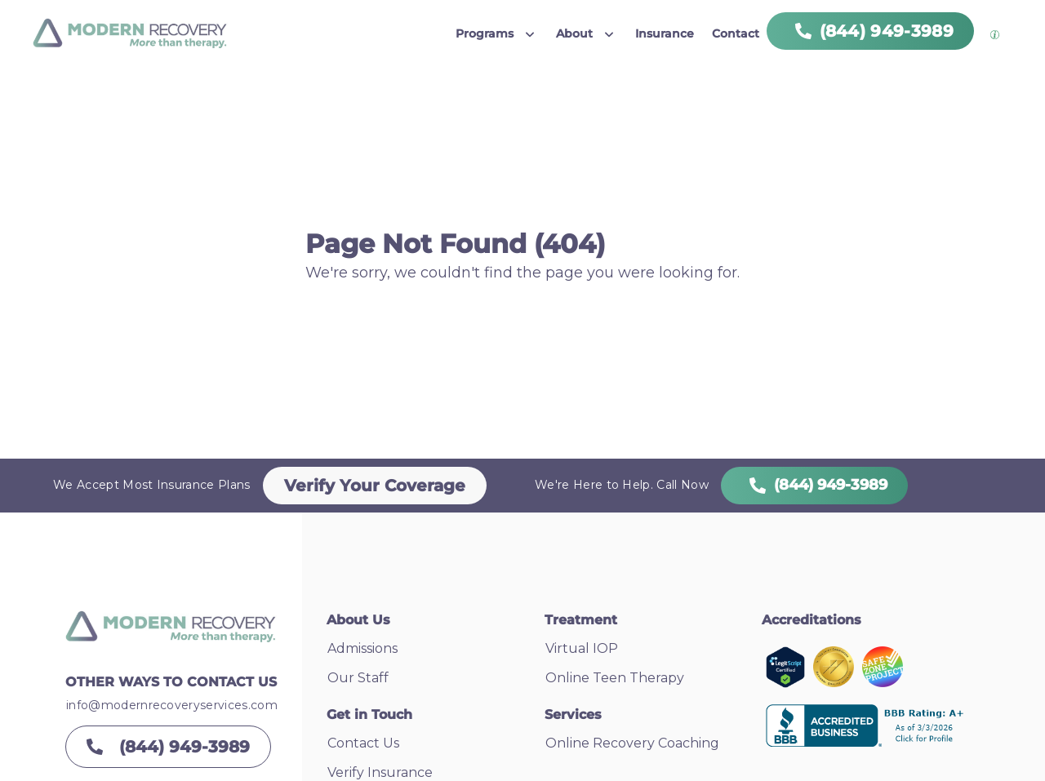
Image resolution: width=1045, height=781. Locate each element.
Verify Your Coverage (374, 485)
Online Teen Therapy (614, 678)
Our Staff (358, 678)
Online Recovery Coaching (632, 743)
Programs (485, 33)
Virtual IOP (581, 648)
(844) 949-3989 (814, 485)
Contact (735, 33)
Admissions (362, 648)
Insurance (664, 33)
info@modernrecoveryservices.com (172, 705)
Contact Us (363, 743)
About (574, 33)
